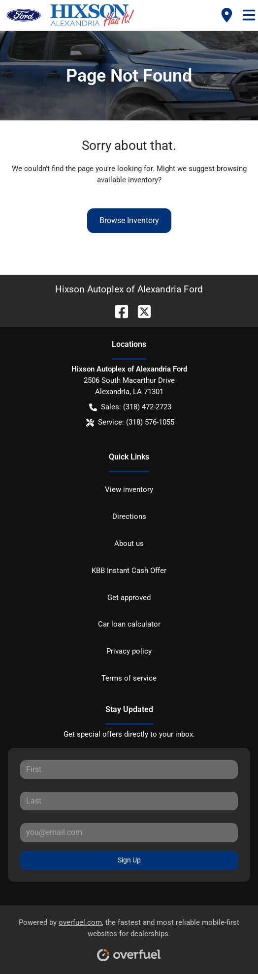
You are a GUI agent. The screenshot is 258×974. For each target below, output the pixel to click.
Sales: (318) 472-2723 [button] (130, 407)
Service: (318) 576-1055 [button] (130, 422)
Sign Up (129, 860)
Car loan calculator (129, 624)
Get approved (129, 597)
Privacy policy (129, 651)
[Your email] (129, 832)
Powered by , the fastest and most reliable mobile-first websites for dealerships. (129, 936)
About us (129, 543)
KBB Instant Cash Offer (129, 570)
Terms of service (129, 678)
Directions (129, 516)
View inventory (129, 489)
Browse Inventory (129, 220)
